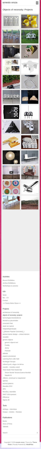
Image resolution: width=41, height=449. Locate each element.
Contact (5, 300)
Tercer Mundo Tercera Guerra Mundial (18, 372)
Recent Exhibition (9, 280)
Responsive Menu (37, 3)
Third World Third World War (12, 370)
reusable (6, 337)
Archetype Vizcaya (9, 361)
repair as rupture (8, 326)
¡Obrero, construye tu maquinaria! (14, 378)
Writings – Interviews (10, 409)
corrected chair (8, 323)
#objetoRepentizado (9, 329)
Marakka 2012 (7, 386)
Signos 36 (6, 400)
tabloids (5, 353)
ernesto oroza (10, 2)
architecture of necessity (11, 312)
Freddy (7, 345)
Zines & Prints (7, 424)
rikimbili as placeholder (10, 320)
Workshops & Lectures (10, 286)
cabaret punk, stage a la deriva (13, 364)
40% (4, 389)
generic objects (8, 340)
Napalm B (8, 375)
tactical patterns (8, 383)
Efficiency (6, 397)
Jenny (7, 348)
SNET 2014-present (9, 394)
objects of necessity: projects (12, 315)
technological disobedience (12, 318)
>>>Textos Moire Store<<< (12, 303)
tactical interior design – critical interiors (16, 334)
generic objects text (11, 342)
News (4, 295)
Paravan (7, 351)
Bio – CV (6, 298)
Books (5, 421)
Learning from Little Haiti (11, 359)
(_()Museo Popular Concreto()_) (13, 331)
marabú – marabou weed (11, 367)
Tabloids (5, 426)
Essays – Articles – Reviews (12, 412)
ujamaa (5, 381)
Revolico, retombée (9, 392)
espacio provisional (9, 356)
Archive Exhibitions (9, 283)
